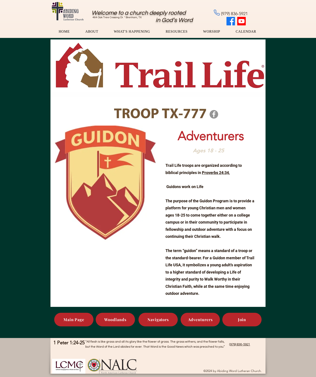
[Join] (242, 319)
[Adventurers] (200, 319)
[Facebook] (230, 21)
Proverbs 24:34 (215, 172)
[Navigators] (158, 319)
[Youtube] (241, 21)
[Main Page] (73, 319)
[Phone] (216, 12)
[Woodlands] (115, 319)
